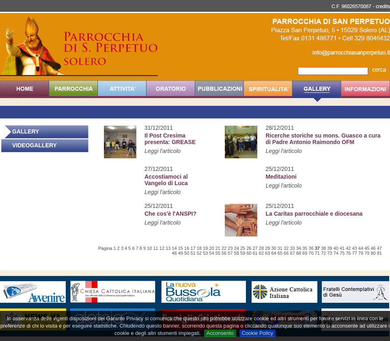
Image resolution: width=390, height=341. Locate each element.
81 (379, 253)
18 (199, 248)
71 (317, 253)
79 (366, 253)
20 (211, 248)
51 (192, 253)
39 (329, 248)
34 (298, 248)
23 (230, 248)
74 (336, 253)
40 (336, 248)
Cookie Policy (258, 333)
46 (373, 248)
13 (168, 248)
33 (292, 248)
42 (348, 248)
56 (224, 253)
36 (310, 248)
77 (354, 253)
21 (217, 248)
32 (286, 248)
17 (192, 248)
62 (261, 253)
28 (261, 248)
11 (155, 248)
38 (323, 248)
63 (267, 253)
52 (199, 253)
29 (267, 248)
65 (280, 253)
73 (329, 253)
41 (342, 248)
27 (255, 248)
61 (255, 253)
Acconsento (220, 333)
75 (342, 253)
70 (310, 253)
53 (205, 253)
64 (273, 253)
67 (292, 253)
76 (348, 253)
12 (161, 248)
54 (211, 253)
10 (149, 248)
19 (205, 248)
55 (217, 253)
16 (186, 248)
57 (230, 253)
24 (236, 248)
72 (323, 253)
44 (360, 248)
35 (304, 248)
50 (186, 253)
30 (273, 248)
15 (180, 248)
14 (174, 248)
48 (174, 253)
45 (366, 248)
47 (379, 248)
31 (280, 248)
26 (248, 248)
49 (180, 253)
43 (354, 248)
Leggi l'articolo (162, 151)
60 (248, 253)
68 (298, 253)
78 (360, 253)
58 (236, 253)
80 (373, 253)
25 (242, 248)
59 (242, 253)
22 (224, 248)
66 (286, 253)
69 (304, 253)
